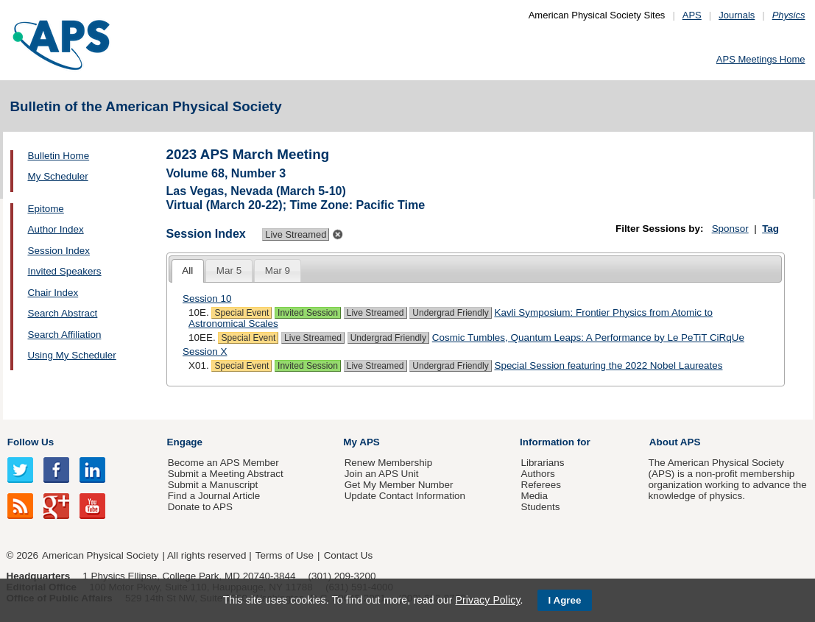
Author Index (56, 229)
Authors (537, 473)
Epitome (46, 208)
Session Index (59, 250)
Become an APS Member (223, 462)
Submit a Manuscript (213, 484)
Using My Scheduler (72, 355)
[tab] (188, 271)
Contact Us (348, 555)
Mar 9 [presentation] (277, 270)
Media (534, 495)
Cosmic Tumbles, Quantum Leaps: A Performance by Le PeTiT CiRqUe (588, 337)
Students (540, 506)
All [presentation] (187, 270)
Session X (205, 351)
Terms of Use (284, 555)
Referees (541, 484)
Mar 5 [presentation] (228, 270)
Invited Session (308, 313)
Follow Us (30, 442)
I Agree (565, 600)
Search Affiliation (65, 334)
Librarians (542, 462)
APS (692, 15)
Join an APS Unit (382, 473)
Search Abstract (63, 313)
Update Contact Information (405, 495)
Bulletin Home (59, 155)
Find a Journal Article (214, 495)
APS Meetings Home (760, 59)
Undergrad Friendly (450, 313)
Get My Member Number (399, 484)
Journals (737, 15)
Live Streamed (375, 313)
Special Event (241, 313)
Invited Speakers (65, 271)
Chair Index (53, 292)
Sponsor (730, 228)
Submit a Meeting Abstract (225, 473)
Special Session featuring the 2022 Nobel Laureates (608, 365)
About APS (675, 442)
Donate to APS (200, 506)
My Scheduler (58, 176)
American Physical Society (100, 555)
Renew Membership (389, 462)
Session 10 (207, 298)
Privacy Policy (487, 600)
